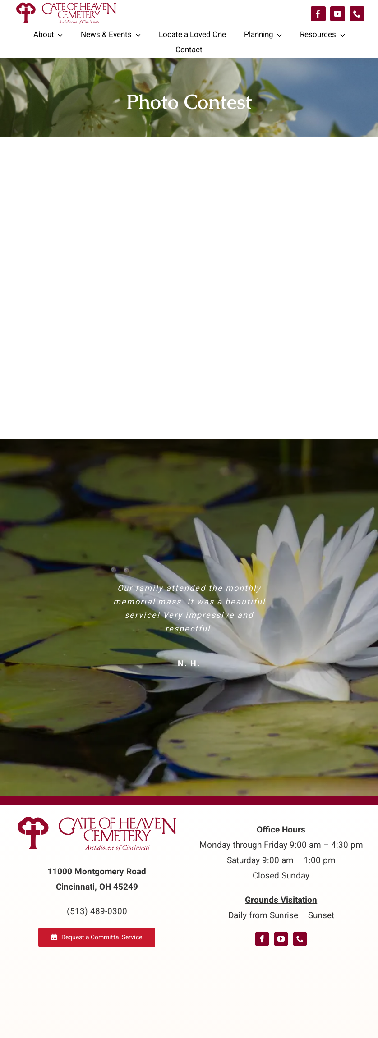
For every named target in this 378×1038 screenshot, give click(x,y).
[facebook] (318, 13)
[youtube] (337, 13)
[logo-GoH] (97, 816)
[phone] (357, 13)
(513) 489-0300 (97, 911)
